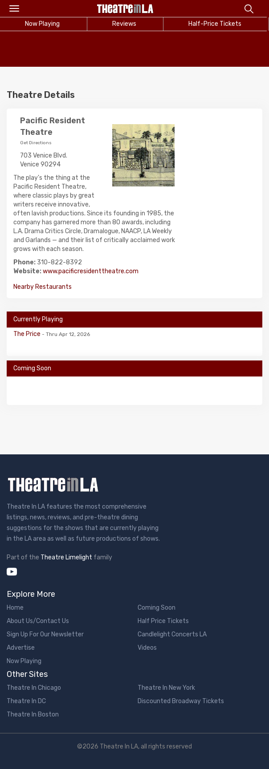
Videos (147, 648)
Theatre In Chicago (34, 688)
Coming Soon (156, 607)
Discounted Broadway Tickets (181, 701)
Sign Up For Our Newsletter (45, 634)
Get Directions (36, 143)
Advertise (21, 648)
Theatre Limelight (66, 557)
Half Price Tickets (163, 621)
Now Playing (24, 661)
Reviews (124, 24)
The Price (27, 334)
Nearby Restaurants (42, 287)
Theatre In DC (26, 701)
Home (15, 607)
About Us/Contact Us (38, 621)
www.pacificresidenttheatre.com (91, 271)
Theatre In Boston (33, 714)
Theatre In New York (166, 688)
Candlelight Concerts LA (172, 634)
